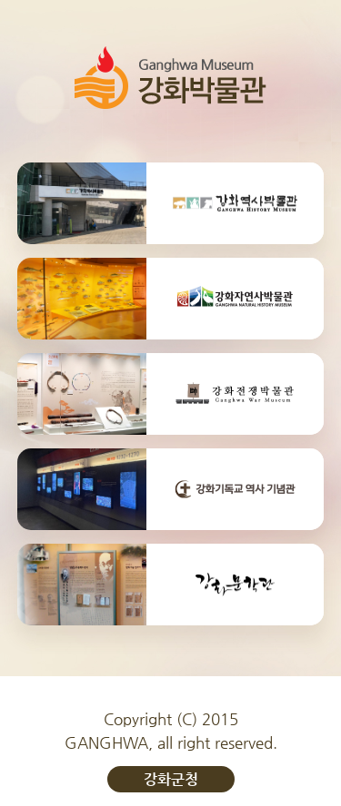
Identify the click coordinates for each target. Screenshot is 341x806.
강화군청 (171, 779)
